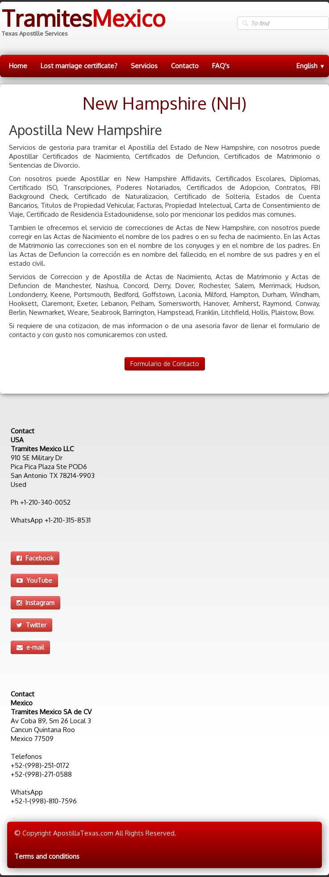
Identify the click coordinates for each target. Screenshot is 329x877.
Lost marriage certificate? (79, 66)
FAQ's (220, 66)
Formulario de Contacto (164, 363)
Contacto (185, 66)
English (310, 66)
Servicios (144, 66)
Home (18, 66)
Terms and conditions (46, 856)
